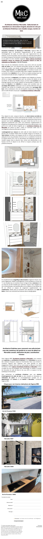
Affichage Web (39, 526)
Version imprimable (5, 525)
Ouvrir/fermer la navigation (21, 1)
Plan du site (13, 525)
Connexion (40, 525)
